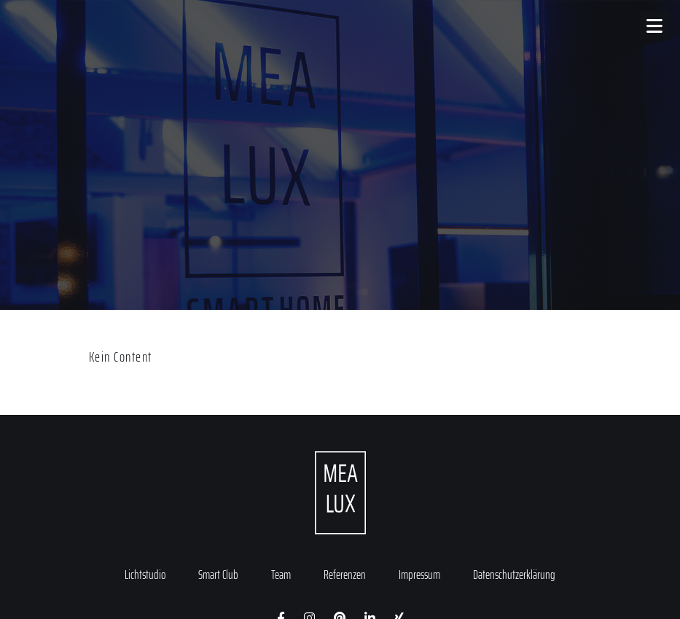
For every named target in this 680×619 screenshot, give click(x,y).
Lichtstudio (145, 574)
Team (281, 574)
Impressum (419, 574)
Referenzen (345, 574)
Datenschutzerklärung (514, 574)
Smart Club (218, 574)
